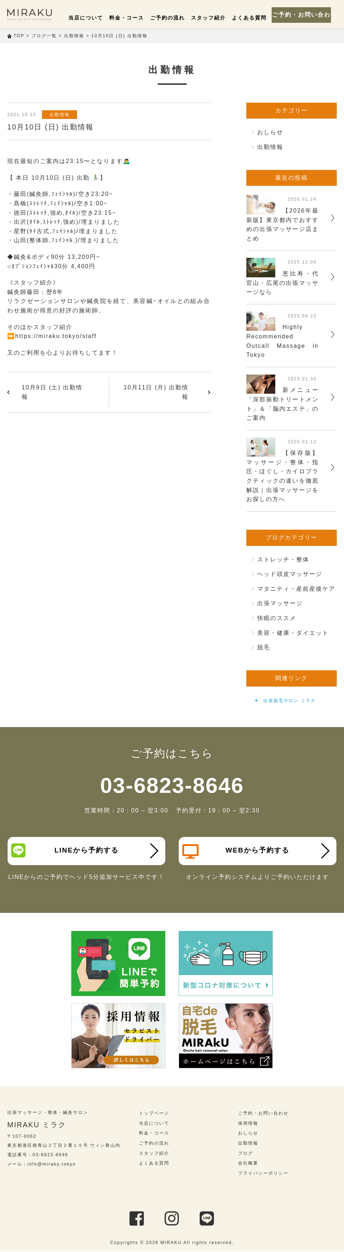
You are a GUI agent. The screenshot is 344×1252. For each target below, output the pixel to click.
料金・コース (135, 17)
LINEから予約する (65, 850)
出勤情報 (61, 114)
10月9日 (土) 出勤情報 (52, 392)
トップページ (154, 1114)
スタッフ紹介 (212, 17)
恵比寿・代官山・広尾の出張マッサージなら (282, 282)
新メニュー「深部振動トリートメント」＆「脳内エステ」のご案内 (282, 404)
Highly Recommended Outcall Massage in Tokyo (282, 341)
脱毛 (263, 647)
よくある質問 (250, 17)
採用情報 (248, 1124)
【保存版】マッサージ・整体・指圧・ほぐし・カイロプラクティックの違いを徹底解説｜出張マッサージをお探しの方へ (282, 476)
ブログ (245, 1154)
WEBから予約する (236, 851)
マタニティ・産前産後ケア (296, 589)
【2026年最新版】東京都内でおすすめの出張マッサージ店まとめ (282, 225)
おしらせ (270, 132)
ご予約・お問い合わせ (304, 14)
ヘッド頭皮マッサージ (289, 574)
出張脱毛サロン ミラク (289, 700)
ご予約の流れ (174, 17)
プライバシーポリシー (263, 1173)
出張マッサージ (280, 603)
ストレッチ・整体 (283, 559)
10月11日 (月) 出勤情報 (156, 392)
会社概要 (248, 1164)
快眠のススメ (276, 618)
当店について (97, 17)
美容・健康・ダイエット (293, 633)
